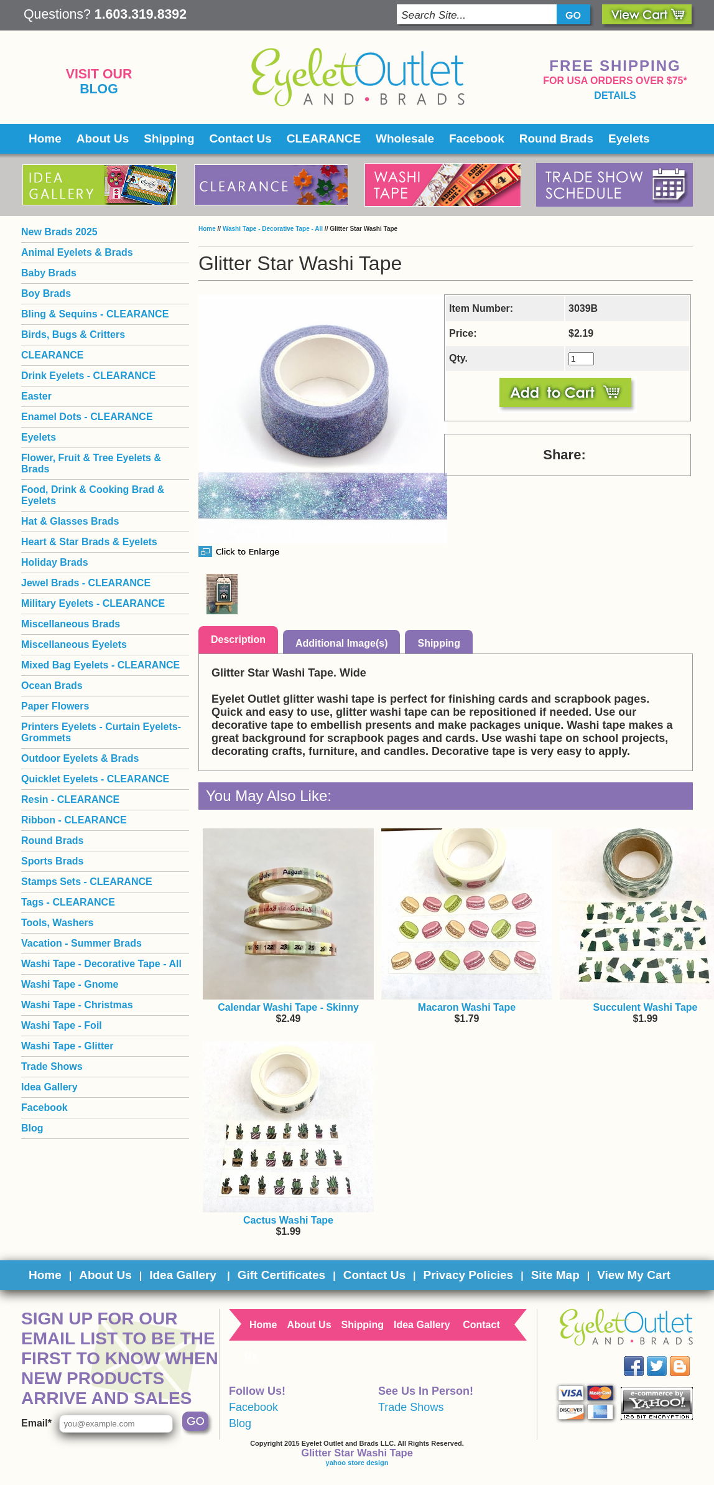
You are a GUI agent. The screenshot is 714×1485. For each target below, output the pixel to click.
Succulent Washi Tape (645, 1007)
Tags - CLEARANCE (68, 902)
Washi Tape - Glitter (67, 1046)
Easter (36, 396)
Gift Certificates (281, 1274)
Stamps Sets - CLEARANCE (86, 881)
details (615, 95)
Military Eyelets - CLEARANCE (93, 603)
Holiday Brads (54, 562)
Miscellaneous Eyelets (74, 644)
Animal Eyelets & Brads (77, 252)
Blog (99, 89)
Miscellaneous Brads (70, 624)
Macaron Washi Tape (467, 1007)
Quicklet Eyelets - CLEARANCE (95, 779)
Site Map (555, 1274)
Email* (36, 1423)
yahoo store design (357, 1462)
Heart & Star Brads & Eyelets (89, 541)
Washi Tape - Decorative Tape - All (273, 228)
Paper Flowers (55, 706)
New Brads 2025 (59, 232)
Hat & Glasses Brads (70, 521)
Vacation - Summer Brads (81, 943)
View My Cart (633, 1274)
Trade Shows (52, 1066)
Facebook (476, 138)
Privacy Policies (468, 1274)
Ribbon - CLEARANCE (74, 820)
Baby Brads (48, 273)
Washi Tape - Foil (61, 1025)
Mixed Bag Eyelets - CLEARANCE (100, 665)
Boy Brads (46, 293)
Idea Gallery (49, 1087)
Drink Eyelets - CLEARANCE (88, 375)
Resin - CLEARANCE (70, 799)
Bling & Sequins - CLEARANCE (95, 314)
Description (238, 639)
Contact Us (241, 138)
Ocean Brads (52, 685)
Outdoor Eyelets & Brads (80, 758)
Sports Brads (52, 861)
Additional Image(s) (341, 643)
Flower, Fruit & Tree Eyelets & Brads (91, 463)
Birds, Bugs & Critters (73, 334)
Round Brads (556, 138)
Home (45, 138)
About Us (102, 138)
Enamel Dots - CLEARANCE (87, 416)
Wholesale (405, 138)
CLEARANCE (324, 138)
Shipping (169, 138)
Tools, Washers (57, 922)
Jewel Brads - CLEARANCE (86, 583)
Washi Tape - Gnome (69, 984)
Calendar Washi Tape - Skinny (288, 1007)
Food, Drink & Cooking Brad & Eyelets (92, 495)
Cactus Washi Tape (288, 1220)
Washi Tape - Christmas (77, 1005)
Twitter (666, 1356)
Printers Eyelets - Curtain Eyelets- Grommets (101, 732)
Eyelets (629, 138)
